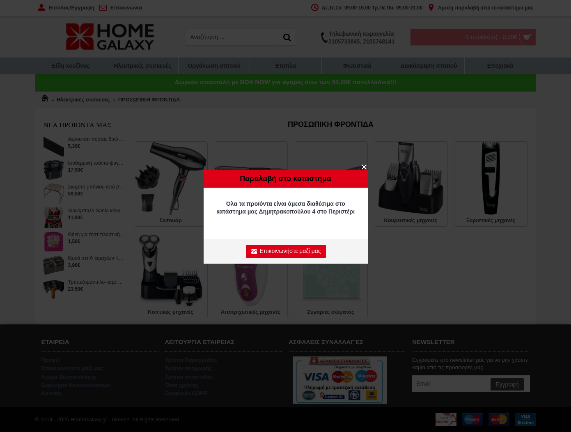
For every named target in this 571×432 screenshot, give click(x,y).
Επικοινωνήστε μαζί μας (286, 251)
